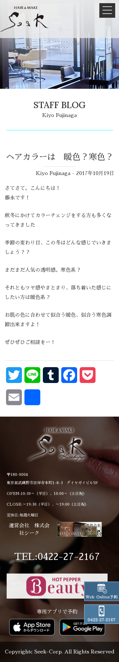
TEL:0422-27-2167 (57, 556)
